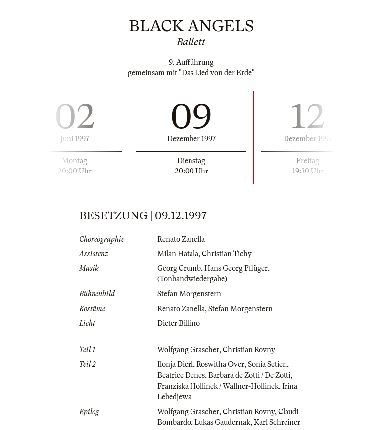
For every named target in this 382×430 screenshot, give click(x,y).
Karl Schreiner (277, 422)
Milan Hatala (177, 254)
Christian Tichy (227, 254)
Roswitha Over (220, 364)
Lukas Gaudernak (222, 422)
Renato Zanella (181, 239)
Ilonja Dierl (175, 364)
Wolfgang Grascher (188, 350)
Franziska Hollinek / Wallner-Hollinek (218, 386)
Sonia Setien (267, 364)
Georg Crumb (179, 268)
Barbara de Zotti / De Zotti (249, 375)
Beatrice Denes (181, 375)
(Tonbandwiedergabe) (192, 279)
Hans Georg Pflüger (236, 268)
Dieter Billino (178, 323)
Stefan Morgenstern (189, 294)
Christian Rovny (249, 350)
